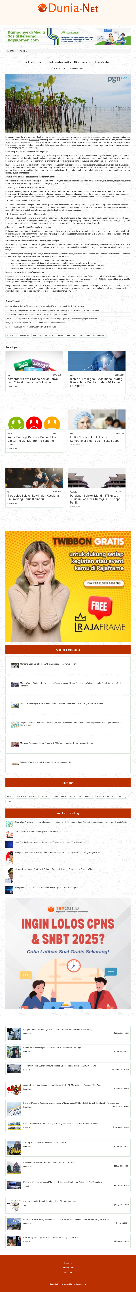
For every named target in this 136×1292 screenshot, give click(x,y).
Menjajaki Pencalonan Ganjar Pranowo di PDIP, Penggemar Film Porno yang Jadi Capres (56, 743)
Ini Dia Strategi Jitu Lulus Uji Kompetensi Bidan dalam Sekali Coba (94, 439)
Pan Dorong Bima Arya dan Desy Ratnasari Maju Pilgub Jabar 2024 (51, 1238)
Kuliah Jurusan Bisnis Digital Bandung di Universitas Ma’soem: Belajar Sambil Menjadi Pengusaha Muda (66, 1219)
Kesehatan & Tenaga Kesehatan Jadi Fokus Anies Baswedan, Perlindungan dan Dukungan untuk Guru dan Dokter (52, 310)
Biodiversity (12, 335)
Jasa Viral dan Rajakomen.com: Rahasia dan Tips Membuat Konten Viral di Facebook (50, 842)
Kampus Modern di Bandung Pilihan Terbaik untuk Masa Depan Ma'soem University (57, 1029)
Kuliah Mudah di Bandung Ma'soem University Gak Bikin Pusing (31, 327)
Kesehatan (89, 796)
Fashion (10, 796)
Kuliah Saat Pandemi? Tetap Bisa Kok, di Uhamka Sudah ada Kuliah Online (36, 314)
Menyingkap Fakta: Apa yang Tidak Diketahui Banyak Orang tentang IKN (35, 323)
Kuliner (55, 796)
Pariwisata (33, 796)
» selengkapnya (12, 386)
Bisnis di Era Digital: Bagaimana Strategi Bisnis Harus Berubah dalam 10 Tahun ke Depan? (96, 382)
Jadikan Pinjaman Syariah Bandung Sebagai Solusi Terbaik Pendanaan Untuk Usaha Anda (61, 1066)
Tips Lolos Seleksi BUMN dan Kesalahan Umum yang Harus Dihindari (34, 497)
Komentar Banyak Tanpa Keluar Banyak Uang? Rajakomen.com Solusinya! (33, 380)
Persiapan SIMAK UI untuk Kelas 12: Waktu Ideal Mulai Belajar (48, 1162)
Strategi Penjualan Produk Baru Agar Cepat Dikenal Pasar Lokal (49, 1201)
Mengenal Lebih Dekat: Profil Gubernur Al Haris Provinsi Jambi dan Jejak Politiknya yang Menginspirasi (57, 852)
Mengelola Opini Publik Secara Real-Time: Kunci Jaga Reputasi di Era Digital (46, 887)
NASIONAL (23, 51)
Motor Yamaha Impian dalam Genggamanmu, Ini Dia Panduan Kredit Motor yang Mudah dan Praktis (61, 703)
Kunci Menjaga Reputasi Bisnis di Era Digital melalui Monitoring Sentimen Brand (32, 441)
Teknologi (37, 335)
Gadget (72, 796)
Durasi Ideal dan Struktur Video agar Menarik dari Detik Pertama (41, 832)
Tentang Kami (68, 1268)
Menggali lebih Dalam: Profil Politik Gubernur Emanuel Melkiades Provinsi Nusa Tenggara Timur (54, 869)
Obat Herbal (21, 796)
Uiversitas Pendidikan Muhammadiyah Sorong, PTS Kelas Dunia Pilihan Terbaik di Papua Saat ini (63, 1123)
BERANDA (11, 51)
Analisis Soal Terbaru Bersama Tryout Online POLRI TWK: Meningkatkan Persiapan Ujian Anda (62, 1085)
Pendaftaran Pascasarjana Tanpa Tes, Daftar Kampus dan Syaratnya (52, 1048)
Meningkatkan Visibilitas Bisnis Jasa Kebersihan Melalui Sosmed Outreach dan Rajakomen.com (45, 306)
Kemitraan (71, 335)
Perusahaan (85, 335)
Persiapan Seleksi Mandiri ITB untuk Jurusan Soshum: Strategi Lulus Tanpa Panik (95, 499)
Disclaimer (68, 1272)
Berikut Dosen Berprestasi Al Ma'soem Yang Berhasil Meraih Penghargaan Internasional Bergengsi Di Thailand (51, 319)
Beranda (68, 1263)
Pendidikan (49, 335)
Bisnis (9, 434)
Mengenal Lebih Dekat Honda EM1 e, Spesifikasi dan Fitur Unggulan (48, 664)
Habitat (61, 335)
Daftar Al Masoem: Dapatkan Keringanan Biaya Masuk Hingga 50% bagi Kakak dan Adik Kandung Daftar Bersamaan (71, 1103)
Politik (63, 796)
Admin (82, 68)
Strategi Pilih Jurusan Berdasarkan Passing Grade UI (45, 1143)
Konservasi (24, 335)
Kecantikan (45, 796)
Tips (8, 375)
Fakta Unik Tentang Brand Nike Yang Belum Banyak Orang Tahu (46, 762)
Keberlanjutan (99, 335)
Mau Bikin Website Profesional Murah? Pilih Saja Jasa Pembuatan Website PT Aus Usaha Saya (62, 1182)
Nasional (100, 796)
